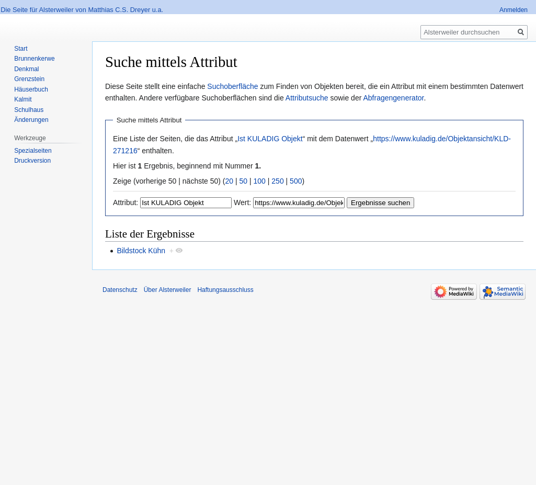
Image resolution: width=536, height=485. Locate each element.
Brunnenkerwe (34, 58)
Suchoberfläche (232, 86)
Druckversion (32, 160)
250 (277, 181)
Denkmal (26, 69)
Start (20, 48)
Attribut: (125, 202)
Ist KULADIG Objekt (269, 138)
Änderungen (31, 119)
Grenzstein (29, 79)
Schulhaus (28, 110)
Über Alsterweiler (167, 290)
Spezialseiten (32, 150)
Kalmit (22, 99)
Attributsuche (307, 98)
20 (229, 181)
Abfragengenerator (393, 98)
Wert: (242, 202)
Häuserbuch (31, 89)
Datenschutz (120, 290)
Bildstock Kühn (141, 250)
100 (260, 181)
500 (296, 181)
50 (244, 181)
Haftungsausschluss (225, 290)
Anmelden (513, 10)
